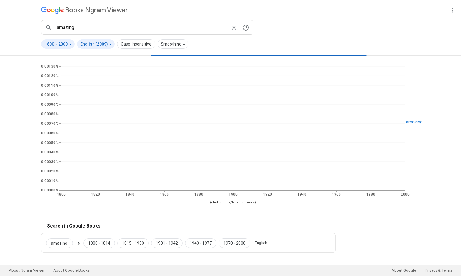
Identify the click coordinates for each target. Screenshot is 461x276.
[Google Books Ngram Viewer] (84, 10)
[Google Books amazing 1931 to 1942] (167, 243)
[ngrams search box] (141, 27)
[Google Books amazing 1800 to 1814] (99, 243)
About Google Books (71, 270)
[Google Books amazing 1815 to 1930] (133, 243)
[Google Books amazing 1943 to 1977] (201, 243)
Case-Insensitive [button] (136, 44)
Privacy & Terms (438, 270)
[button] (58, 44)
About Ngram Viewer (26, 270)
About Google (404, 270)
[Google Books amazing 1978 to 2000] (234, 243)
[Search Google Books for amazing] (61, 243)
